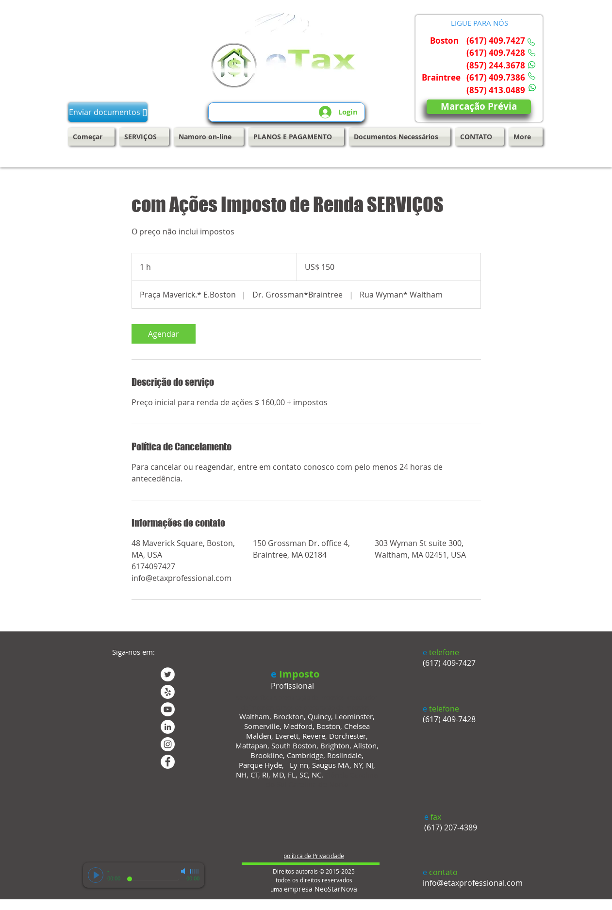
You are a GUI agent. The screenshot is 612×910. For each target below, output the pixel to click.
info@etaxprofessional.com (473, 882)
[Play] (95, 875)
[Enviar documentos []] (108, 112)
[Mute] (184, 871)
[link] (164, 334)
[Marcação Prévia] (479, 106)
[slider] (194, 871)
